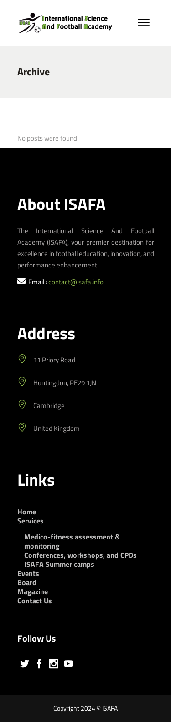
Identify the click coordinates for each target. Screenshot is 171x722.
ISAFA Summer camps (59, 564)
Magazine (32, 591)
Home (26, 511)
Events (28, 573)
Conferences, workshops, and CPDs (80, 554)
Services (30, 520)
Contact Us (34, 600)
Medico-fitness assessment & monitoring (72, 541)
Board (26, 582)
